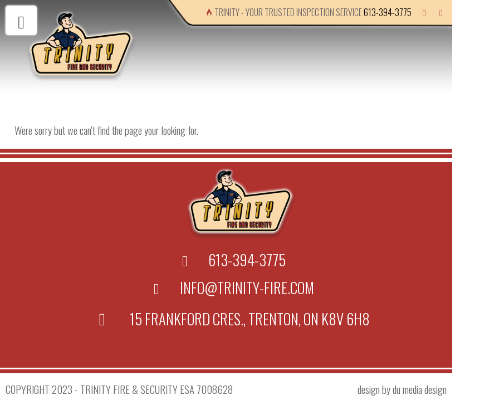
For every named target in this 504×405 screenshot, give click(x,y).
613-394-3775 (388, 12)
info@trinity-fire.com (247, 287)
